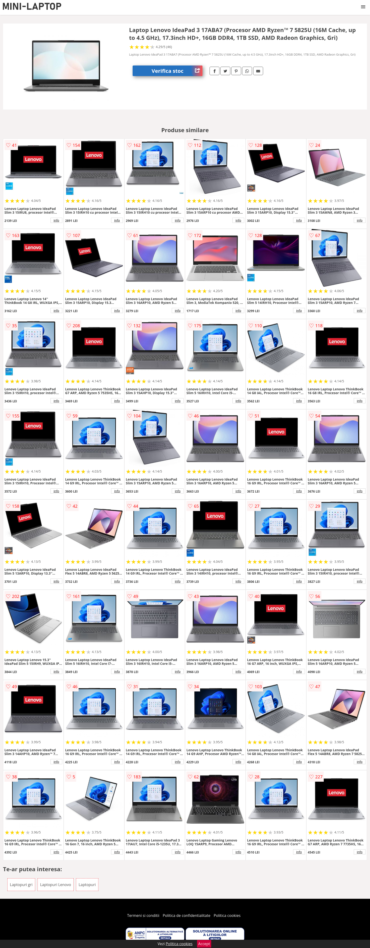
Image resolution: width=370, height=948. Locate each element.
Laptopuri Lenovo (55, 884)
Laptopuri (87, 884)
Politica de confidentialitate (186, 915)
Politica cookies (227, 915)
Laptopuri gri (21, 884)
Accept (204, 943)
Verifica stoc (176, 70)
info (56, 220)
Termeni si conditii (143, 915)
